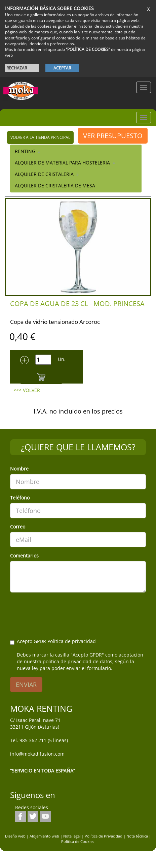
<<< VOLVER (26, 390)
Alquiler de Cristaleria (44, 174)
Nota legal (72, 836)
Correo (17, 526)
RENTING (25, 151)
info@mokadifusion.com (37, 754)
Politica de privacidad (71, 641)
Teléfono (20, 497)
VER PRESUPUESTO (113, 135)
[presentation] (61, 611)
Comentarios (24, 555)
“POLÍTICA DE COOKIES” (88, 49)
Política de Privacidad (103, 836)
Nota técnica (137, 836)
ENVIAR (26, 684)
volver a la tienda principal (40, 137)
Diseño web (15, 836)
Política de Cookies (77, 841)
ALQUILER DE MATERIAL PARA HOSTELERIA (62, 162)
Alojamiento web (44, 836)
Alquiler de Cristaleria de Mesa (55, 185)
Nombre (19, 468)
